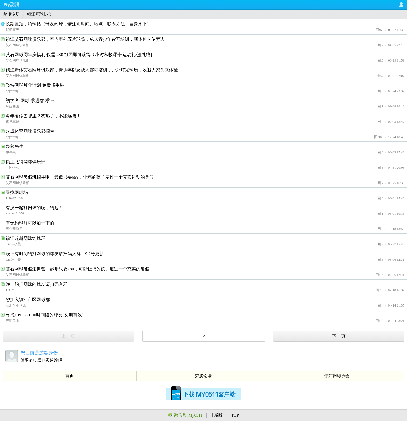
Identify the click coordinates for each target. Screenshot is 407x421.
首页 (69, 376)
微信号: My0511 (188, 415)
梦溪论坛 (11, 14)
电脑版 (217, 415)
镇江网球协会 (39, 14)
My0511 (17, 4)
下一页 (339, 336)
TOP (235, 415)
